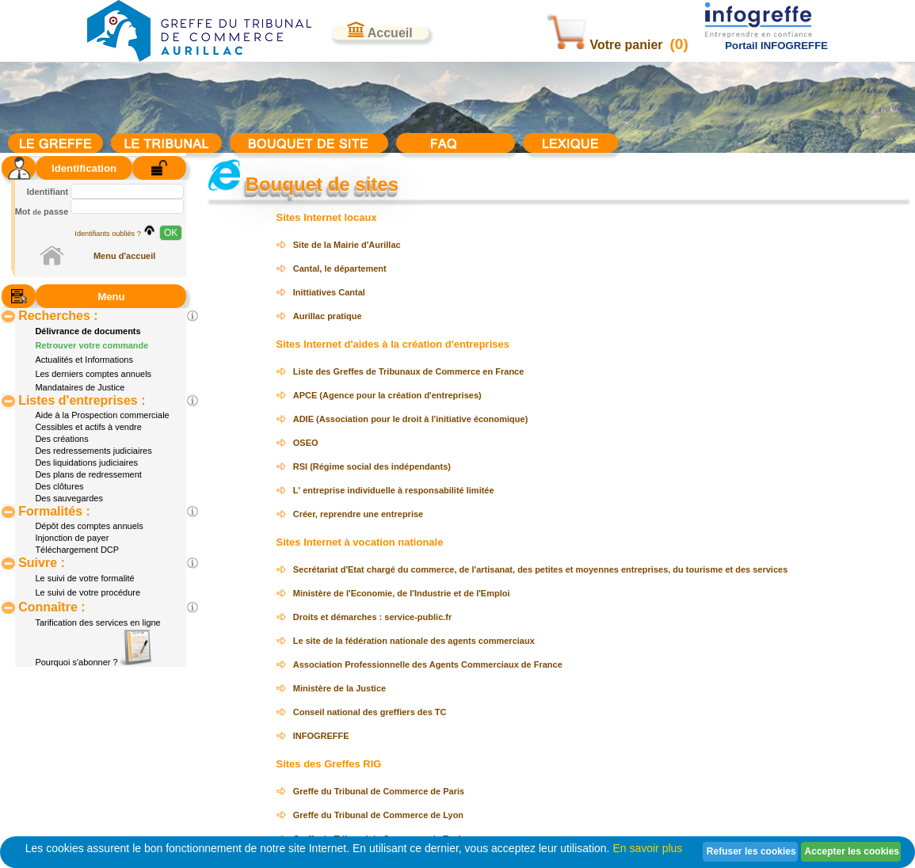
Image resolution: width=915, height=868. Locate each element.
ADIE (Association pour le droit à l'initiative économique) (410, 419)
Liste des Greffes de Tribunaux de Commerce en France (408, 371)
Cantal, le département (340, 268)
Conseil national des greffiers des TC (370, 712)
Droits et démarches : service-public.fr (372, 617)
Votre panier (606, 44)
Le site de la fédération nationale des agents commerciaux (414, 640)
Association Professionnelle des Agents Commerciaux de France (427, 664)
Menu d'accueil (124, 256)
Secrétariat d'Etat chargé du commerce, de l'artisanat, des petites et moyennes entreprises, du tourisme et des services (540, 569)
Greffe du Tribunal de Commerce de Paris (378, 791)
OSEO (305, 442)
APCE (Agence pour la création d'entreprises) (387, 395)
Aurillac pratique (327, 316)
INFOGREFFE (321, 735)
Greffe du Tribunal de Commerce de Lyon (378, 815)
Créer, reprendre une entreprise (358, 514)
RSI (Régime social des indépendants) (372, 466)
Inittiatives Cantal (329, 292)
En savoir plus (647, 848)
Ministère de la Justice (339, 688)
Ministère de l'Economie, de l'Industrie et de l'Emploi (401, 593)
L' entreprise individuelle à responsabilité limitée (393, 490)
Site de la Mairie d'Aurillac (347, 244)
